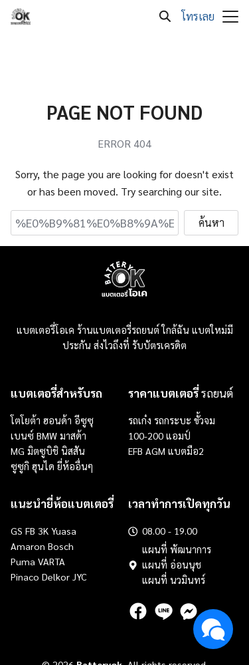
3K (43, 531)
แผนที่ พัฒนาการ (176, 549)
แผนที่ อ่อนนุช (171, 565)
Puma (23, 561)
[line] (163, 611)
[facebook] (138, 611)
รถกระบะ (174, 420)
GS (17, 531)
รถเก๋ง (139, 420)
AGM (155, 451)
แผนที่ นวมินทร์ (173, 580)
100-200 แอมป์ (159, 436)
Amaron (28, 546)
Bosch (61, 546)
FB (30, 531)
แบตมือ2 (186, 451)
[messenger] (189, 611)
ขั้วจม (204, 420)
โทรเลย (197, 16)
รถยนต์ (180, 393)
